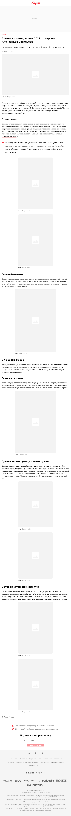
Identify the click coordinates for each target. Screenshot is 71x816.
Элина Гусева (9, 717)
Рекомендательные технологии (52, 762)
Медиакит (32, 759)
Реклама (23, 759)
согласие (22, 726)
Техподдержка (33, 765)
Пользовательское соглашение (50, 759)
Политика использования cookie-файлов (22, 762)
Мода (4, 34)
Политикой (20, 729)
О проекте (13, 759)
